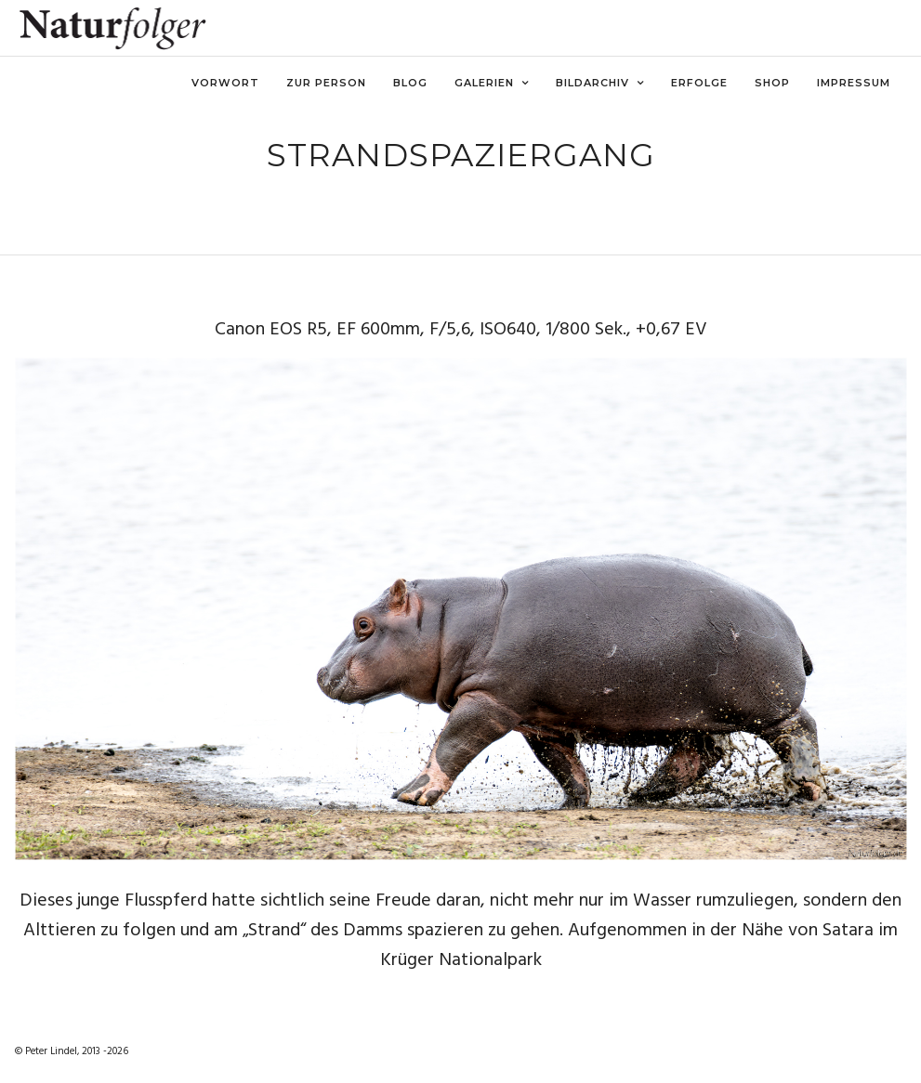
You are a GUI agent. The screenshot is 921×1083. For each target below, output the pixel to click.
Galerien (484, 82)
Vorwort (225, 82)
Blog (410, 82)
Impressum (853, 82)
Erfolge (699, 82)
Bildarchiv (592, 82)
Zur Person (326, 82)
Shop (772, 82)
